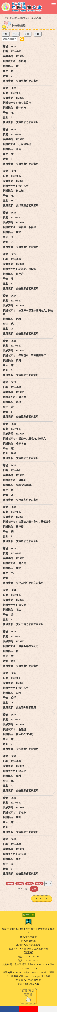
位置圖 (28, 952)
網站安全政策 (28, 941)
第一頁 (10, 883)
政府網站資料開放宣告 (28, 944)
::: (3, 18)
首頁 (6, 18)
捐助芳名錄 (24, 18)
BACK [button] (44, 898)
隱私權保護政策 (28, 937)
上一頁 (20, 883)
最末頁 (39, 883)
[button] (53, 4)
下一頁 (29, 883)
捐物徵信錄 (36, 18)
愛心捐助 (14, 18)
